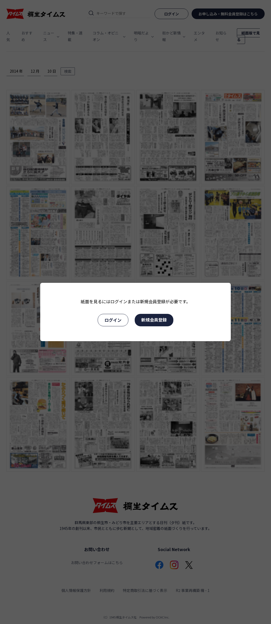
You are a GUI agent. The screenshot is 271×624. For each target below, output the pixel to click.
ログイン (113, 320)
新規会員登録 (154, 320)
